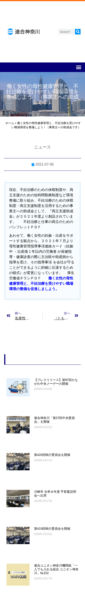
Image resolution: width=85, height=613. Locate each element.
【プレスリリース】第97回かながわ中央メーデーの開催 (56, 381)
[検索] (78, 31)
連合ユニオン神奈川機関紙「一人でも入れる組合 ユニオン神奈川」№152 (56, 569)
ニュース (42, 147)
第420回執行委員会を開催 (52, 455)
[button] (79, 67)
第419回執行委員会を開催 (52, 528)
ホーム (9, 123)
